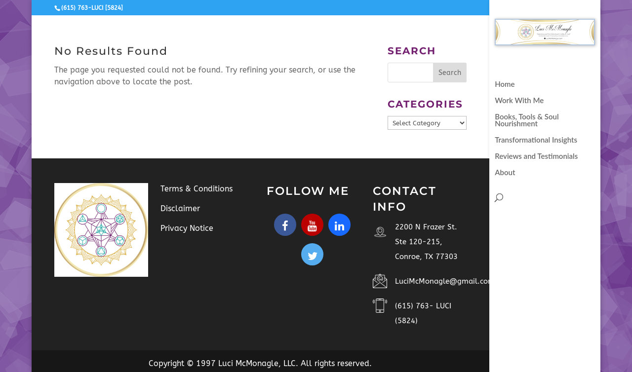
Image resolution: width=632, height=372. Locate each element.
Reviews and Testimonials (536, 156)
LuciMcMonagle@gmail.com (445, 281)
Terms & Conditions (196, 188)
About (505, 173)
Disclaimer (180, 208)
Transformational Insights (536, 140)
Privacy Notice (186, 228)
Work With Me (519, 101)
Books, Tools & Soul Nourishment (526, 120)
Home (504, 84)
